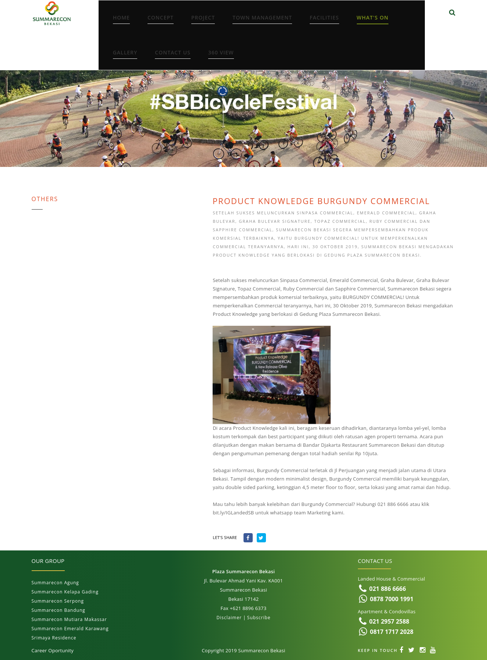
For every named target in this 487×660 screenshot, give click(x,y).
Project (203, 17)
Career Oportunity (53, 650)
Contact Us (173, 52)
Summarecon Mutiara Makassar (69, 619)
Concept (160, 17)
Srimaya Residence (54, 638)
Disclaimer (229, 617)
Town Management (262, 17)
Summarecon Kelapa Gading (65, 592)
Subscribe (259, 617)
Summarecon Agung (55, 582)
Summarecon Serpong (58, 601)
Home (121, 17)
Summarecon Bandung (58, 610)
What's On (373, 17)
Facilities (324, 17)
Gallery (125, 52)
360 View (221, 52)
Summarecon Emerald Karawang (70, 628)
